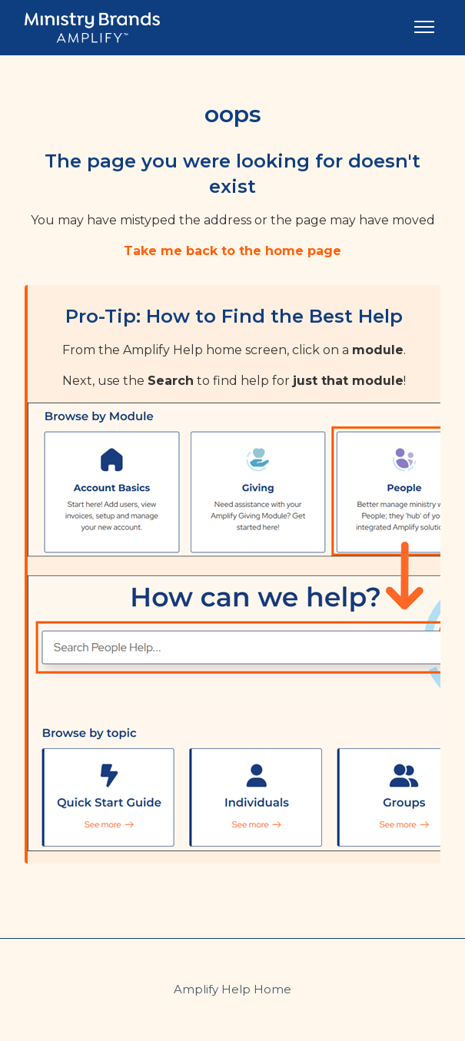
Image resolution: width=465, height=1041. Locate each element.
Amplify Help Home (232, 989)
